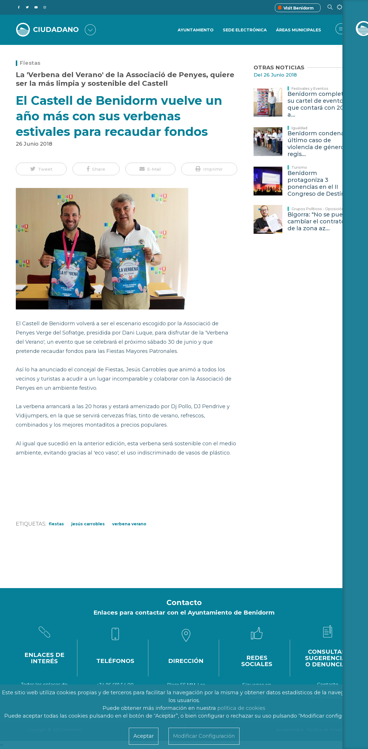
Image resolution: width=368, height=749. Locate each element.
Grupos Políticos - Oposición (318, 209)
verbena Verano (129, 523)
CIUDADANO (56, 29)
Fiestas (30, 63)
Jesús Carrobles (88, 523)
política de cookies (241, 708)
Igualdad (299, 128)
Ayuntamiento (195, 30)
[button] (41, 169)
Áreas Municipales (298, 30)
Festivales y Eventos (310, 88)
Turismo (299, 167)
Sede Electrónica (245, 30)
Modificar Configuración (204, 736)
